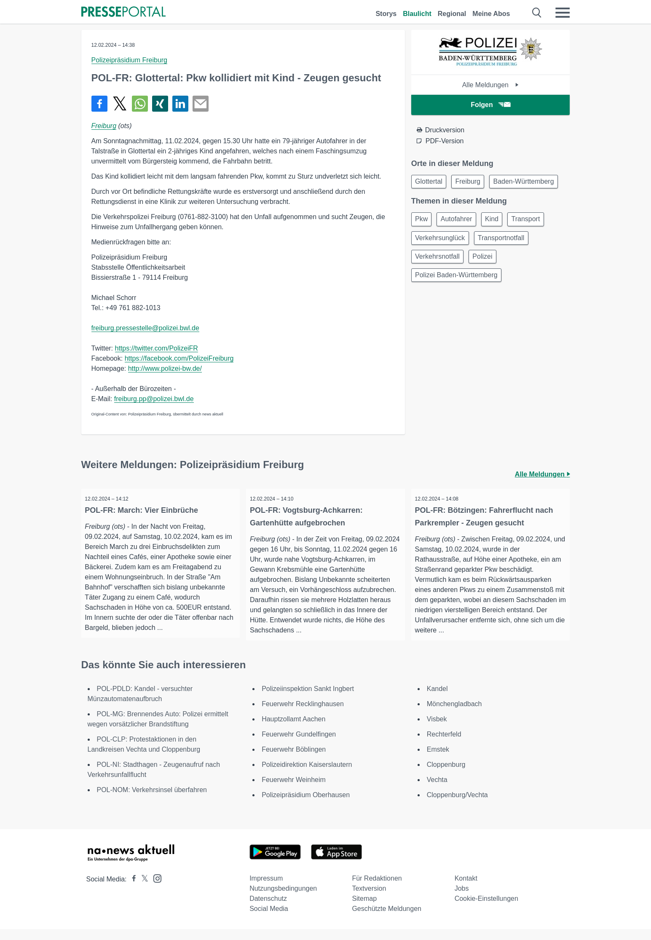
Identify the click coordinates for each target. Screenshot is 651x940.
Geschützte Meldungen (386, 919)
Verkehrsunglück (441, 261)
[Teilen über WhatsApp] (140, 104)
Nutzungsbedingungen (283, 899)
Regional (452, 13)
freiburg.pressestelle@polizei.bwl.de (145, 328)
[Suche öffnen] (537, 13)
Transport (536, 241)
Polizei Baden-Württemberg (458, 302)
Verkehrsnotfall (439, 282)
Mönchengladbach (454, 714)
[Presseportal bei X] (142, 890)
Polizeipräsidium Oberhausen (306, 805)
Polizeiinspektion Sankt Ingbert (308, 699)
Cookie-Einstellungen (486, 909)
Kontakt (466, 889)
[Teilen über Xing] (160, 104)
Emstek (438, 760)
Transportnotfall (505, 261)
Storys (385, 13)
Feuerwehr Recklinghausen (303, 714)
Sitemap (364, 909)
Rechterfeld (444, 745)
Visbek (437, 730)
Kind (499, 241)
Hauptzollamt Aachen (293, 730)
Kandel (437, 699)
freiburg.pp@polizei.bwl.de (154, 398)
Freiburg (104, 125)
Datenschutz (268, 909)
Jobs (462, 899)
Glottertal (430, 182)
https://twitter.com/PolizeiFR (156, 348)
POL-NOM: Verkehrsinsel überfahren (152, 800)
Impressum (266, 889)
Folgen (490, 104)
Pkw (423, 241)
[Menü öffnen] (562, 13)
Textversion (369, 899)
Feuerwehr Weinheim (294, 790)
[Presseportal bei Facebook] (131, 890)
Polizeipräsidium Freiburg (129, 60)
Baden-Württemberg (447, 202)
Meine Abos (491, 13)
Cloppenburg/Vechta (457, 805)
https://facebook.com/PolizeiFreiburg (179, 358)
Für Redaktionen (377, 889)
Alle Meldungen (490, 84)
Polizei (487, 282)
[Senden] (201, 104)
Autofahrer (461, 241)
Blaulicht (417, 13)
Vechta (437, 790)
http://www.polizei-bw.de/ (165, 368)
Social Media (268, 919)
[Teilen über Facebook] (99, 104)
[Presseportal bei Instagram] (154, 888)
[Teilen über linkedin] (180, 104)
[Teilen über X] (120, 104)
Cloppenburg (446, 775)
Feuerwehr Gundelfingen (299, 745)
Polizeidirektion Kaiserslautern (307, 775)
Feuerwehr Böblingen (294, 760)
